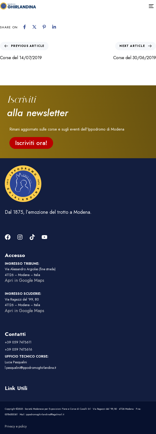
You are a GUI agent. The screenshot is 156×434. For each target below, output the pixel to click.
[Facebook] (24, 27)
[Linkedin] (54, 27)
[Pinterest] (44, 27)
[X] (34, 27)
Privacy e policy (16, 426)
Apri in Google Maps (24, 280)
